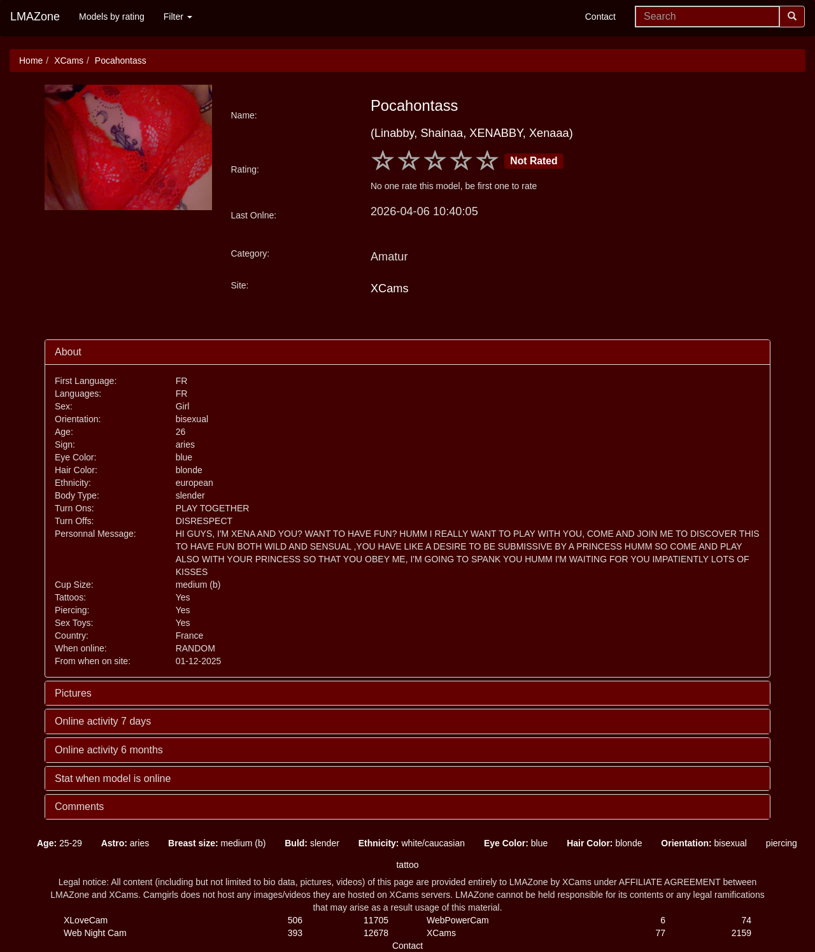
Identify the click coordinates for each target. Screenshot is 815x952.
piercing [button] (781, 843)
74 (746, 920)
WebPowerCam (458, 920)
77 (660, 933)
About (68, 351)
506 (295, 920)
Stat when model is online (113, 778)
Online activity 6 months (109, 749)
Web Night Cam (95, 933)
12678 (376, 933)
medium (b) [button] (217, 843)
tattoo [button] (407, 865)
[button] (18, 843)
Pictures (73, 693)
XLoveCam (86, 920)
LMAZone (35, 16)
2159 (741, 933)
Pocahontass (120, 60)
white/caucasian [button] (411, 843)
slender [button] (312, 843)
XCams (68, 60)
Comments (79, 806)
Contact (600, 16)
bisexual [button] (704, 843)
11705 (376, 920)
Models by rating (112, 16)
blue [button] (516, 843)
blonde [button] (604, 843)
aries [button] (125, 843)
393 (295, 933)
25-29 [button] (59, 843)
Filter (178, 16)
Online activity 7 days (103, 721)
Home (31, 60)
